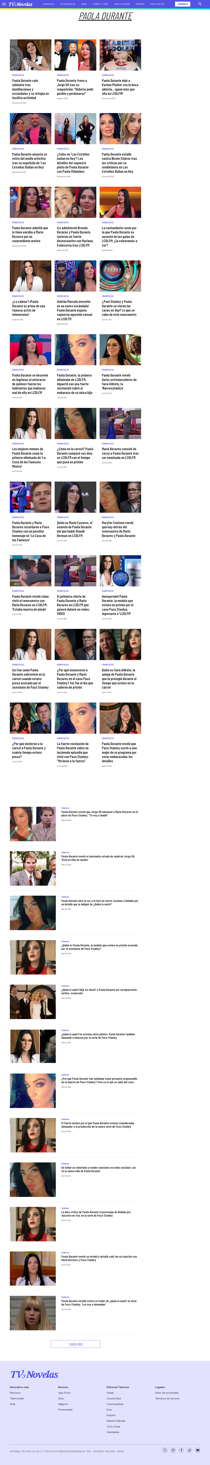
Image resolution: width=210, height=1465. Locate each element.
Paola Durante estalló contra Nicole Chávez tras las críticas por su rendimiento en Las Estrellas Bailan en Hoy (119, 163)
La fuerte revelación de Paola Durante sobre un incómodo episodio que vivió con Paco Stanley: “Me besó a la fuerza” (73, 752)
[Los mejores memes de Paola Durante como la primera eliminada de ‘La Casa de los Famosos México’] (30, 423)
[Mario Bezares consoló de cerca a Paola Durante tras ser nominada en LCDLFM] (120, 423)
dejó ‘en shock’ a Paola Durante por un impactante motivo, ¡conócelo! (99, 991)
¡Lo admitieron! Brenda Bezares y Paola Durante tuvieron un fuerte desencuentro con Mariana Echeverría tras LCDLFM (75, 236)
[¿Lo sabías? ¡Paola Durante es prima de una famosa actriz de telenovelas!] (30, 276)
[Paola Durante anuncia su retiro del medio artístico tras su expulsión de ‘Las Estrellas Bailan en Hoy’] (30, 128)
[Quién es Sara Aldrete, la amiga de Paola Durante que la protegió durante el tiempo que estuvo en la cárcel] (120, 644)
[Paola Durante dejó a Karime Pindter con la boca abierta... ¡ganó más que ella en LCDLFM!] (120, 55)
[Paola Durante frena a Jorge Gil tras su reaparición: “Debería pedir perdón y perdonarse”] (75, 55)
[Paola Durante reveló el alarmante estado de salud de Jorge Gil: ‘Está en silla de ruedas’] (33, 868)
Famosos (48, 4)
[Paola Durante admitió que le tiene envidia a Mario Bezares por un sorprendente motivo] (30, 202)
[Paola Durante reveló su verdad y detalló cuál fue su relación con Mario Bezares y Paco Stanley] (33, 1268)
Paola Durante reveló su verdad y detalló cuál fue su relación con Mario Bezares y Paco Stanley (99, 1258)
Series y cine (100, 4)
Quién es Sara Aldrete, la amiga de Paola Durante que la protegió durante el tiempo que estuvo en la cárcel (119, 678)
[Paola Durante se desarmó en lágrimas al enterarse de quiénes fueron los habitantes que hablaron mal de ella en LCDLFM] (30, 349)
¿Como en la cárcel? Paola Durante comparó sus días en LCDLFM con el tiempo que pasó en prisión (75, 455)
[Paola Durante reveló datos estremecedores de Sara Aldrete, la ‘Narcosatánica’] (120, 349)
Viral (84, 4)
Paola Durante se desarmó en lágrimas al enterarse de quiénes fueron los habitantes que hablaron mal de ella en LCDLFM (30, 384)
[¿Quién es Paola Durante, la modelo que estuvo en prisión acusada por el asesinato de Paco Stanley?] (33, 957)
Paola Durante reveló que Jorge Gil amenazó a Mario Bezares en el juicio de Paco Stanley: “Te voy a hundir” (99, 813)
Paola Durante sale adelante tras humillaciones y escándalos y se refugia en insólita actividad (30, 89)
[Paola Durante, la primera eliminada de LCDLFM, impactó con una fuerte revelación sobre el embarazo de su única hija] (75, 349)
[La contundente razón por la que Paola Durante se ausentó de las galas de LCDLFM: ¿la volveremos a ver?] (120, 202)
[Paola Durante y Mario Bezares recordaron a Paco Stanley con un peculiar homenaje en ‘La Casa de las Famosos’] (30, 497)
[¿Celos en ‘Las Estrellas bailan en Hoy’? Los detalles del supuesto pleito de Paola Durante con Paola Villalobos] (75, 128)
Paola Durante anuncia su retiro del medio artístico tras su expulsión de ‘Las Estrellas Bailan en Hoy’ (29, 160)
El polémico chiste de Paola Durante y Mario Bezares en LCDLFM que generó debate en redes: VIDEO (73, 605)
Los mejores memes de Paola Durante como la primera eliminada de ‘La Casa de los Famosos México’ (29, 457)
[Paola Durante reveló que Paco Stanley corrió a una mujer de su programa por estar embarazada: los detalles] (120, 718)
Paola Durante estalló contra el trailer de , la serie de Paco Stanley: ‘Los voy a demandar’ (99, 1302)
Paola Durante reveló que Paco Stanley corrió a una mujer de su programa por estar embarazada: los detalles (119, 752)
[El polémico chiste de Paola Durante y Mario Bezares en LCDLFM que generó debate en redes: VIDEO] (75, 570)
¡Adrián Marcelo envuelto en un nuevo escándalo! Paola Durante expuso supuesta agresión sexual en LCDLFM (74, 310)
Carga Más (75, 1344)
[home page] (20, 4)
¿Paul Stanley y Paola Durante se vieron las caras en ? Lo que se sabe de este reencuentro (119, 307)
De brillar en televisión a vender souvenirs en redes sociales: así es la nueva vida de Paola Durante (98, 1169)
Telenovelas (67, 4)
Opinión (140, 4)
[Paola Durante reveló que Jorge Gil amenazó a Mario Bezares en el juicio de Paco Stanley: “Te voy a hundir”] (33, 824)
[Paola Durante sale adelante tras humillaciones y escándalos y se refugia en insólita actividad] (30, 55)
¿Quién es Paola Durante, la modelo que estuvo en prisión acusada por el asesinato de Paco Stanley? (99, 947)
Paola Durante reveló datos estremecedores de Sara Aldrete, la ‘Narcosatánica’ (119, 381)
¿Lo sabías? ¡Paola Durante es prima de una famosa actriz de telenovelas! (28, 307)
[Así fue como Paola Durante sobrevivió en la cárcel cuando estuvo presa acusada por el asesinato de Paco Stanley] (30, 644)
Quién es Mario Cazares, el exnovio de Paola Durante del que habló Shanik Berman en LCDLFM (74, 529)
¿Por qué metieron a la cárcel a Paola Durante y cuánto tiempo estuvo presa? (29, 750)
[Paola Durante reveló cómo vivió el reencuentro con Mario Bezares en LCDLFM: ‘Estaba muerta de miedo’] (30, 570)
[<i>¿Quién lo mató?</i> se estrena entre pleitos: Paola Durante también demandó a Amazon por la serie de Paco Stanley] (33, 1046)
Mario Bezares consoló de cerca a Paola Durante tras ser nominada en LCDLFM (120, 453)
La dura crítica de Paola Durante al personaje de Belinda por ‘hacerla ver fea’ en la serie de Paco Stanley (96, 1213)
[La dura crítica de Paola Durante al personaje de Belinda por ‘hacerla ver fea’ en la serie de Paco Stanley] (33, 1224)
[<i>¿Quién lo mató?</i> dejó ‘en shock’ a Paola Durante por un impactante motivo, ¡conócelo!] (33, 1002)
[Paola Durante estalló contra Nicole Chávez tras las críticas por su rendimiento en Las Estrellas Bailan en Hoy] (120, 128)
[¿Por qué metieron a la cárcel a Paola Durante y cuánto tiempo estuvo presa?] (30, 718)
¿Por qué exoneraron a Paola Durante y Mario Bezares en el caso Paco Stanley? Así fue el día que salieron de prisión (75, 678)
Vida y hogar (122, 4)
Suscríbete (183, 4)
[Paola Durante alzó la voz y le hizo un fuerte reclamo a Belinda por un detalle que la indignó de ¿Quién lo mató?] (33, 913)
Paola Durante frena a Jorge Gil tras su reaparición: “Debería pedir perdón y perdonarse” (75, 86)
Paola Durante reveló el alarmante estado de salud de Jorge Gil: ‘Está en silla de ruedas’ (98, 858)
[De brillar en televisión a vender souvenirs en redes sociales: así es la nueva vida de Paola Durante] (33, 1179)
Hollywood (157, 4)
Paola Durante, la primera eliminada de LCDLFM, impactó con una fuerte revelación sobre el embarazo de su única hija (74, 384)
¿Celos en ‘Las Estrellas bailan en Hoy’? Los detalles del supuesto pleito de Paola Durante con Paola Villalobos (73, 163)
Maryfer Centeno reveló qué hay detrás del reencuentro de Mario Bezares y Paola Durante (118, 529)
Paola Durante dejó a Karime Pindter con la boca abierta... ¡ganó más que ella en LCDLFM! (120, 86)
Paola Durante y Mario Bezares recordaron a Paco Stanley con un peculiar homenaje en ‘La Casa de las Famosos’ (30, 531)
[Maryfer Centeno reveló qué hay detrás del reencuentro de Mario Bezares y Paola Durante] (120, 497)
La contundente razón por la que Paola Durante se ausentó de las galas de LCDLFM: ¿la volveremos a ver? (119, 236)
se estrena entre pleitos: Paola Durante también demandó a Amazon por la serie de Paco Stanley (98, 1036)
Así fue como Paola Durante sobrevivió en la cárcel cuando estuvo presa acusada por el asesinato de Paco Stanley (30, 678)
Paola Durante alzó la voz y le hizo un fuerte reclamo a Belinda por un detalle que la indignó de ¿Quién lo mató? (99, 902)
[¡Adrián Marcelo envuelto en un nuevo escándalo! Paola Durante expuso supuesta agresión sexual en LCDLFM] (75, 276)
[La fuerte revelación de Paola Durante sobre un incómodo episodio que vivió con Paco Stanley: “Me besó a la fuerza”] (75, 718)
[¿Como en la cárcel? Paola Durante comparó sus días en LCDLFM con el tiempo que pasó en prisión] (75, 423)
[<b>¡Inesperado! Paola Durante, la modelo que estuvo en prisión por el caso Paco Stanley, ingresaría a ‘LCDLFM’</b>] (120, 570)
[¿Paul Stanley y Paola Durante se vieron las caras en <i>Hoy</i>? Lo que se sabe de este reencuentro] (120, 276)
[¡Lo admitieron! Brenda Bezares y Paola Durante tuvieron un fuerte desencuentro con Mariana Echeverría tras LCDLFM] (75, 202)
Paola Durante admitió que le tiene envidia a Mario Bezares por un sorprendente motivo (30, 234)
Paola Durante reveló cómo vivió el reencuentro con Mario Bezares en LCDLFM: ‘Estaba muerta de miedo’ (30, 602)
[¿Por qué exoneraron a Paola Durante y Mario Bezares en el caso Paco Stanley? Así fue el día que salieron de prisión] (75, 644)
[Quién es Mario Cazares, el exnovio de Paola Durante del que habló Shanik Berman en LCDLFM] (75, 497)
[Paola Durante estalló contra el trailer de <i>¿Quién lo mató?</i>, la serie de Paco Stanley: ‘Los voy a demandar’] (33, 1313)
